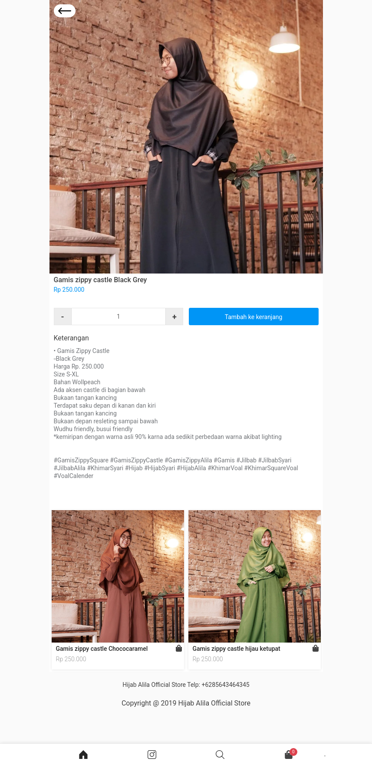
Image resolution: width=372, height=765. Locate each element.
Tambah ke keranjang (254, 316)
